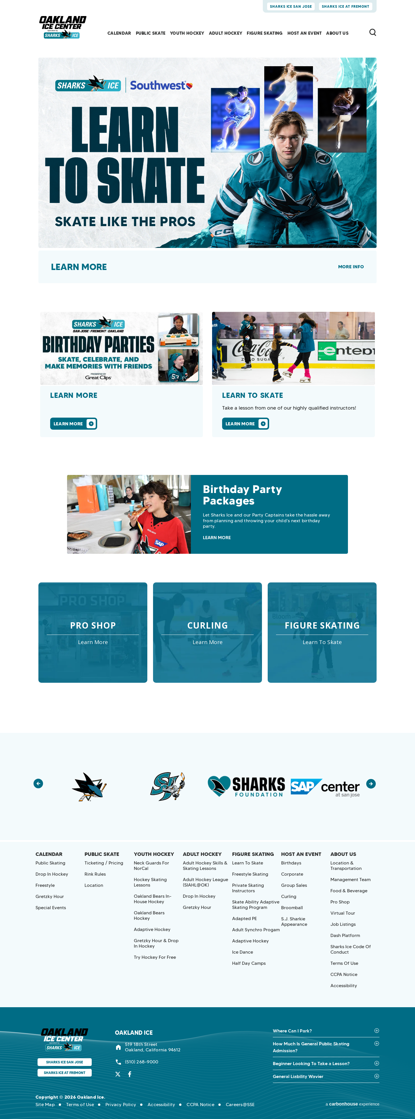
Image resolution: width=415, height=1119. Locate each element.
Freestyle (45, 885)
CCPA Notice (343, 974)
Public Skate (151, 33)
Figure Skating (265, 33)
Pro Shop (340, 902)
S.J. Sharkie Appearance (294, 921)
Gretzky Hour (50, 896)
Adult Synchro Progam (256, 929)
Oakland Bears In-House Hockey (152, 898)
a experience (352, 1104)
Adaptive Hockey (152, 929)
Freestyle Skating (250, 874)
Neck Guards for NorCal (151, 865)
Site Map (45, 1104)
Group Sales (294, 885)
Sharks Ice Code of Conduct (350, 949)
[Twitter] (118, 1074)
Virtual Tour (342, 913)
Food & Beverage (348, 890)
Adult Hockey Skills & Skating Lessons (205, 865)
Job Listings (343, 924)
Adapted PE (244, 918)
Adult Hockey (225, 33)
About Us (337, 33)
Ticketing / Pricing (104, 863)
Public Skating (50, 863)
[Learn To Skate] (293, 374)
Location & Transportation (346, 865)
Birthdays (291, 863)
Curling (288, 896)
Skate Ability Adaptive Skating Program (255, 904)
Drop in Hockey (52, 874)
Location (94, 885)
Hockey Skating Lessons (150, 882)
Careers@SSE (240, 1104)
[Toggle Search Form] (373, 32)
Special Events (51, 907)
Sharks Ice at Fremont (345, 6)
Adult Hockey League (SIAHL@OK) (205, 882)
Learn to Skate (247, 863)
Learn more (79, 266)
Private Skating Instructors (248, 888)
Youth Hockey (187, 33)
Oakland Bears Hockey (149, 915)
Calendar (119, 33)
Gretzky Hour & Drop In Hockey (156, 943)
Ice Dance (242, 952)
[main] (207, 366)
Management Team (350, 879)
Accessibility (343, 985)
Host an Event (304, 33)
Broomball (292, 907)
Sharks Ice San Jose (291, 6)
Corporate (292, 874)
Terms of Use (344, 963)
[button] (41, 786)
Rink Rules (95, 874)
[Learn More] (121, 374)
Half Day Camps (249, 963)
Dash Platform (345, 935)
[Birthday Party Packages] (207, 514)
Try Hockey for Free (155, 957)
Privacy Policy (120, 1104)
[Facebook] (130, 1074)
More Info (351, 266)
